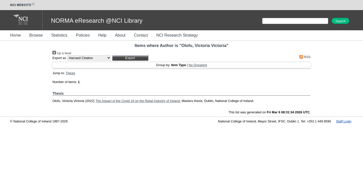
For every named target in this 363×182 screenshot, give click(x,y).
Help (102, 35)
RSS (304, 57)
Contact (141, 35)
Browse (36, 35)
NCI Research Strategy (177, 35)
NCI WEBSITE (22, 5)
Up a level (61, 53)
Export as (59, 58)
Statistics (59, 35)
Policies (83, 35)
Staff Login (343, 121)
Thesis (70, 73)
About (120, 35)
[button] (130, 58)
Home (15, 35)
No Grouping (198, 65)
